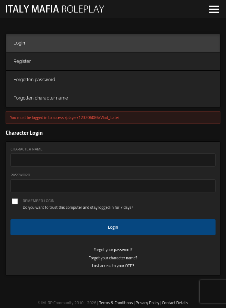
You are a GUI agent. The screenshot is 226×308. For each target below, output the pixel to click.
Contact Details (175, 303)
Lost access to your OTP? (113, 266)
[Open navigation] (214, 9)
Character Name (26, 149)
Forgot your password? (112, 250)
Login (113, 227)
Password (20, 175)
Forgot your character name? (113, 258)
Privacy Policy (147, 303)
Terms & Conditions (116, 303)
